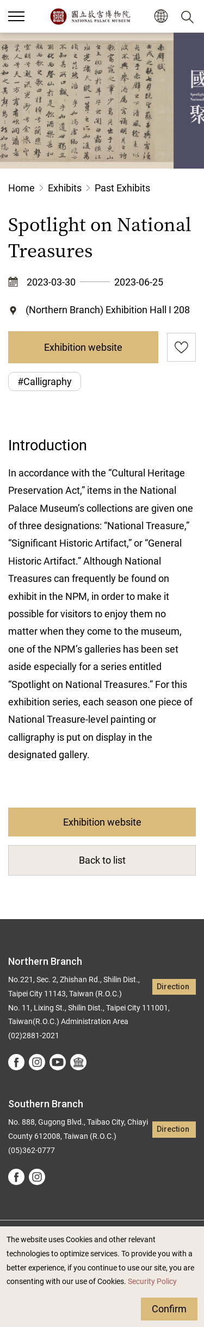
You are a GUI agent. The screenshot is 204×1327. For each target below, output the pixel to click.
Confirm (169, 1308)
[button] (161, 16)
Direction (173, 986)
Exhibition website (83, 347)
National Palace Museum (90, 16)
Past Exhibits (122, 188)
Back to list (102, 860)
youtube (58, 1062)
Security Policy (152, 1281)
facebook (16, 1062)
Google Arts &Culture (78, 1062)
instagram (37, 1062)
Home (21, 188)
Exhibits (65, 188)
